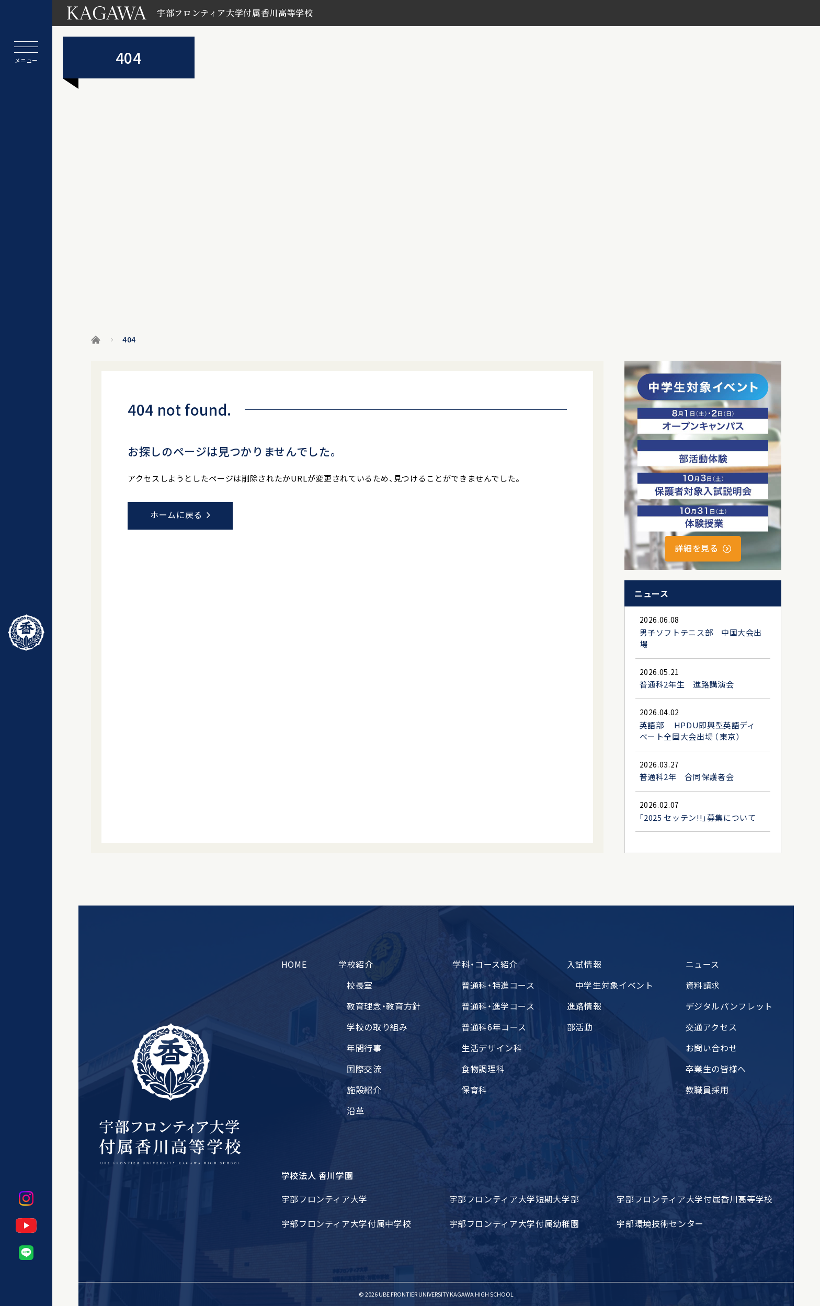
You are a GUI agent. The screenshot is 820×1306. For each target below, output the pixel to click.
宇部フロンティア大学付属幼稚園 (514, 1223)
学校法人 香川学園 (317, 1175)
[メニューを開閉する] (26, 52)
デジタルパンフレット (729, 1006)
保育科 (474, 1089)
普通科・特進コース (498, 985)
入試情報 (584, 964)
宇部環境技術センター (660, 1223)
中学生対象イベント (614, 985)
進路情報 (584, 1006)
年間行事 (364, 1047)
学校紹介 (355, 964)
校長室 (360, 985)
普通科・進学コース (498, 1006)
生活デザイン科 (491, 1047)
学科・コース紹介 (485, 964)
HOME (294, 964)
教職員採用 (707, 1089)
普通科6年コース (494, 1027)
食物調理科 (483, 1068)
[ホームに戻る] (26, 632)
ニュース (703, 964)
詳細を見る (696, 548)
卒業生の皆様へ (716, 1068)
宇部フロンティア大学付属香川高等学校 (695, 1199)
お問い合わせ (712, 1047)
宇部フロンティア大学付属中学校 (346, 1223)
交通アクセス (711, 1027)
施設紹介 (364, 1089)
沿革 (355, 1110)
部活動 (580, 1027)
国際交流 (364, 1068)
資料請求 (703, 985)
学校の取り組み (377, 1027)
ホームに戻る (176, 514)
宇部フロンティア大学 (324, 1199)
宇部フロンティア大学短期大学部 (514, 1199)
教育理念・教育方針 (384, 1006)
